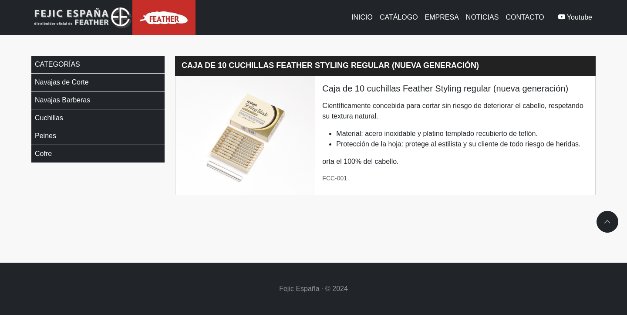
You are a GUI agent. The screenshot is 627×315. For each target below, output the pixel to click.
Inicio (362, 17)
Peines (45, 135)
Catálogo (399, 17)
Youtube (575, 17)
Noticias (482, 17)
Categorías (57, 64)
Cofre (43, 153)
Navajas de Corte (62, 82)
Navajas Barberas (62, 100)
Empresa (442, 17)
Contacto (525, 17)
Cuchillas (49, 118)
